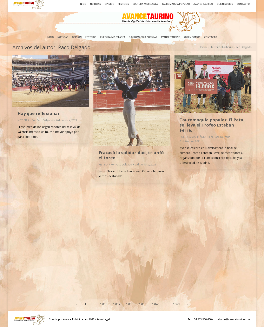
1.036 (103, 304)
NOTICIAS (23, 120)
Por (42, 120)
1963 (176, 304)
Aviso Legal (103, 319)
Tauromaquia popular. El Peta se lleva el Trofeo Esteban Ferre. (211, 125)
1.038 (129, 304)
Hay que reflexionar (39, 113)
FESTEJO (103, 164)
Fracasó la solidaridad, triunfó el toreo (131, 155)
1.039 (142, 304)
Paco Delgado (74, 47)
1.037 (116, 304)
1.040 (155, 304)
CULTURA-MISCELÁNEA (193, 137)
